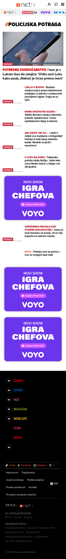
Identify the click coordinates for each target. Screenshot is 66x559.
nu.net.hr (10, 541)
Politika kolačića (35, 480)
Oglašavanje (28, 472)
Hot (16, 399)
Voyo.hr (28, 517)
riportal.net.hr (33, 532)
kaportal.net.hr (47, 528)
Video (18, 437)
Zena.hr (18, 517)
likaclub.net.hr (24, 541)
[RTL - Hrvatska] (11, 506)
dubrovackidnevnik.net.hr (19, 536)
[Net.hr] (27, 506)
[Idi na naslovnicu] (27, 8)
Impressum (12, 472)
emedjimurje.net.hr (15, 528)
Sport (18, 390)
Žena (17, 428)
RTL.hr (8, 517)
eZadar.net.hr (41, 536)
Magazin (20, 409)
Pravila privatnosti (15, 487)
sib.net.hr (32, 528)
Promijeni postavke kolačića (21, 494)
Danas (18, 380)
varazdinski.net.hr (14, 532)
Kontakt (33, 487)
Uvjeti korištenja (15, 480)
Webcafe (20, 418)
